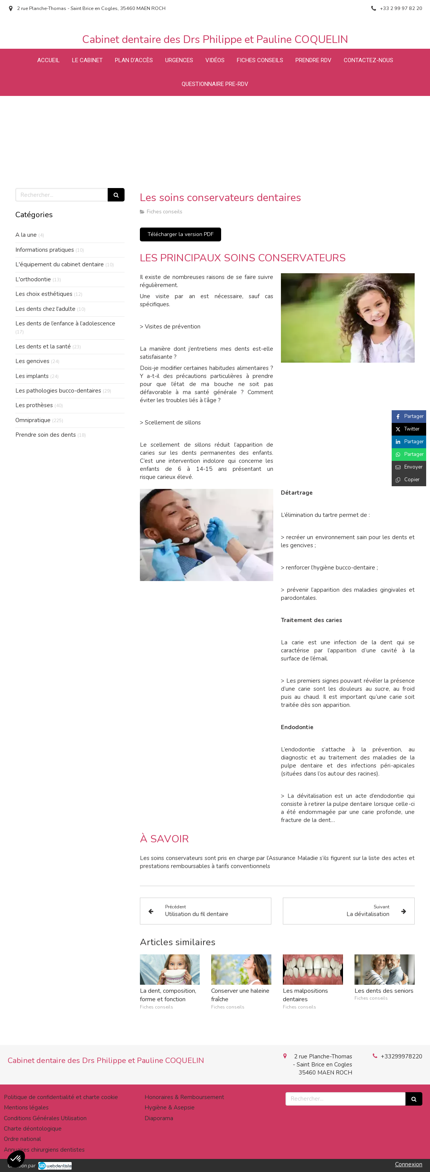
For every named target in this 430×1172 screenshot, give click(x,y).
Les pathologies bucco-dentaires (58, 391)
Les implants (32, 376)
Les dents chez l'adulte (45, 309)
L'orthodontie (33, 279)
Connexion (408, 1164)
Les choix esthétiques (43, 294)
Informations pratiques (44, 250)
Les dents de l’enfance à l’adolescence (65, 323)
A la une (26, 235)
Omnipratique (33, 420)
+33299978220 (401, 1056)
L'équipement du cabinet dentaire (59, 264)
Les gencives (32, 361)
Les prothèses (34, 405)
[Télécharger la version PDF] (180, 234)
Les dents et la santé (43, 346)
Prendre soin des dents (45, 435)
